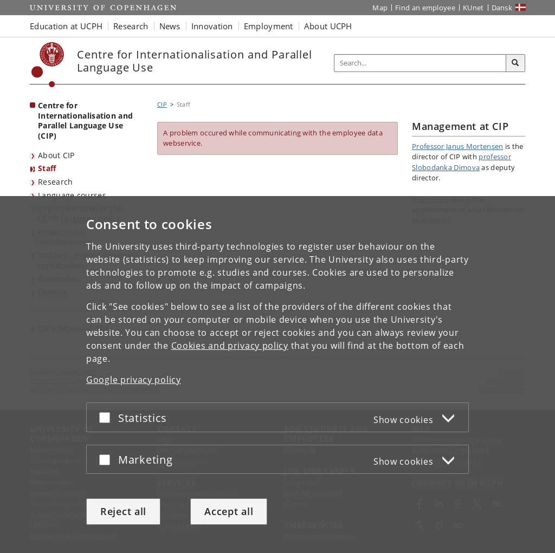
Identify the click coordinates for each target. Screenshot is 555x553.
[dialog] (277, 374)
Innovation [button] (212, 26)
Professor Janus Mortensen (458, 146)
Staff (47, 168)
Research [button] (130, 26)
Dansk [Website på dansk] (502, 7)
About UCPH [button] (328, 26)
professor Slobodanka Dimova (461, 162)
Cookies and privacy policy (229, 346)
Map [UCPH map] (380, 7)
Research (55, 182)
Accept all (228, 511)
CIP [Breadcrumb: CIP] (162, 104)
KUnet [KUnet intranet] (473, 7)
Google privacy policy (133, 380)
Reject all (123, 511)
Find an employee (425, 7)
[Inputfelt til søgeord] (420, 63)
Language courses (72, 195)
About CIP (56, 155)
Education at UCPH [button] (66, 26)
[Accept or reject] (107, 417)
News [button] (169, 26)
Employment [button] (268, 26)
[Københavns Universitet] (47, 64)
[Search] (515, 63)
